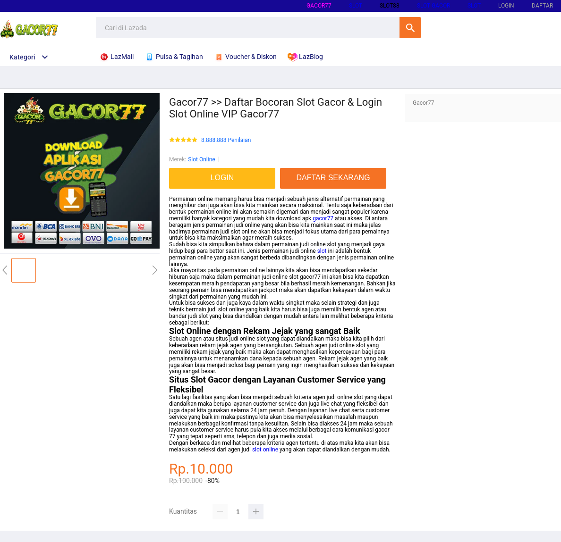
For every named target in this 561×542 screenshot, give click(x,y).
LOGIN (506, 5)
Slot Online (201, 159)
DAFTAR (542, 5)
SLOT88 (390, 5)
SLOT (355, 5)
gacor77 (319, 5)
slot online (265, 449)
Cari (410, 27)
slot (322, 251)
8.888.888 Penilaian (226, 140)
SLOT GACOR (433, 5)
